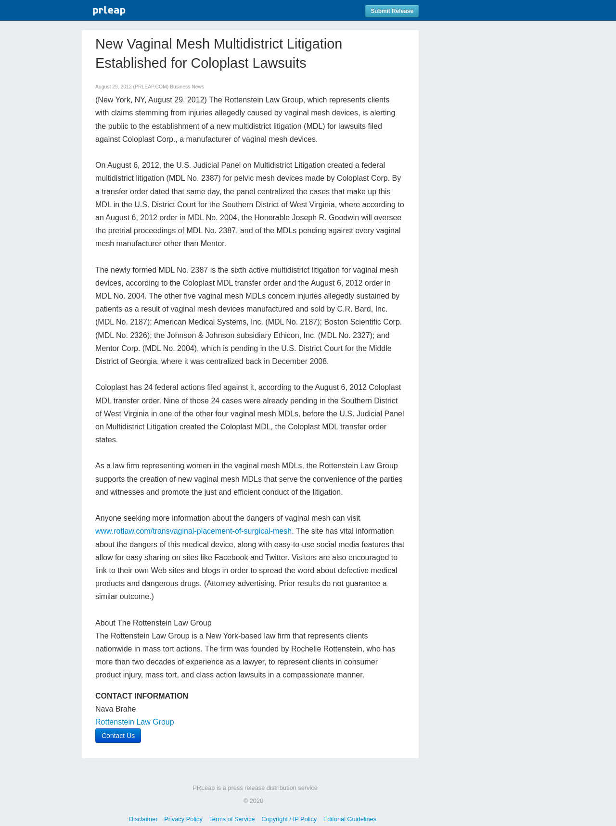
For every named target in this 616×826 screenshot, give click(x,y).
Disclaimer (143, 819)
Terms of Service (232, 819)
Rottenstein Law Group (134, 722)
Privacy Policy (183, 819)
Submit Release (392, 11)
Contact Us (118, 735)
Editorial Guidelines (349, 819)
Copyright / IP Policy (289, 819)
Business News (187, 86)
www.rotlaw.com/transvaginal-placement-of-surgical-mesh (193, 531)
